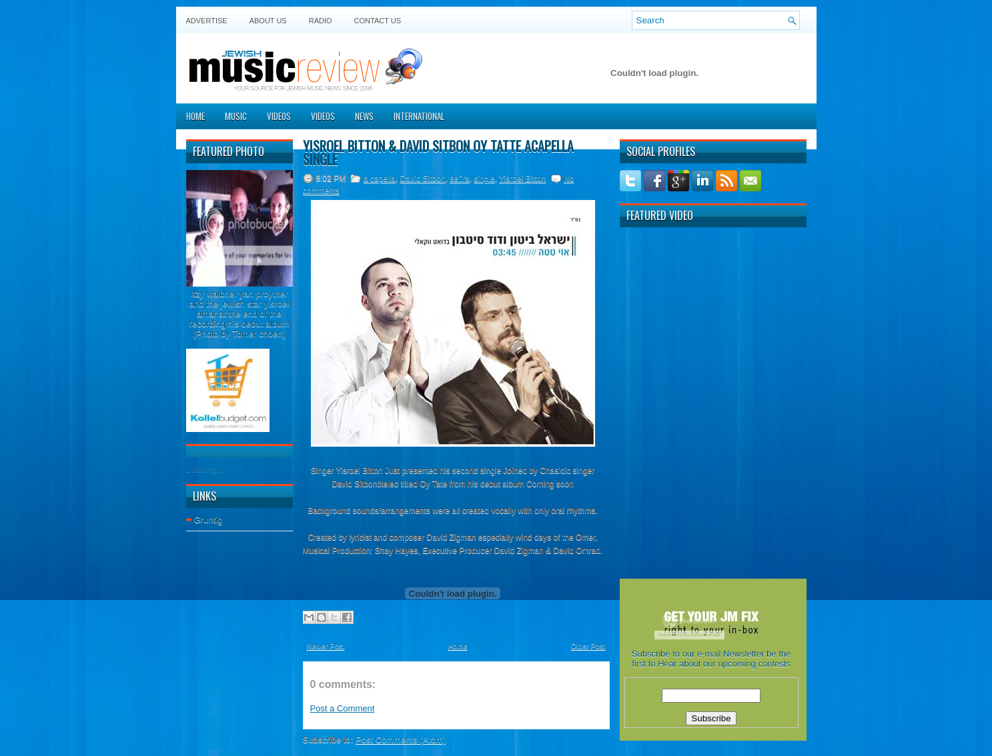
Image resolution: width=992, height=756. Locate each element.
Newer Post (326, 646)
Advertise (206, 21)
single (484, 178)
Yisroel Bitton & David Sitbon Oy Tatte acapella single (438, 152)
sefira (459, 178)
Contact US (378, 21)
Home (195, 116)
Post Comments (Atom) (401, 740)
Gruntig (208, 520)
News (364, 116)
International (419, 116)
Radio (320, 21)
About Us (268, 21)
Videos (279, 116)
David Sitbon (423, 178)
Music (236, 116)
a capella (380, 178)
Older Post (588, 646)
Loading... (205, 469)
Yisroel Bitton (522, 178)
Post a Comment (342, 708)
